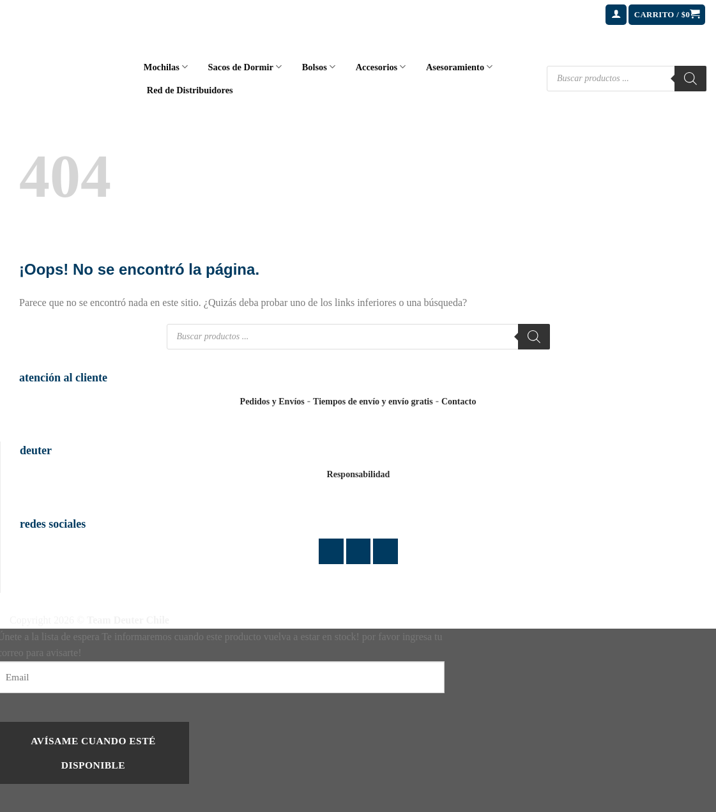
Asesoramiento (459, 67)
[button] (616, 15)
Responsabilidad (358, 474)
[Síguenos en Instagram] (358, 551)
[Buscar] (690, 78)
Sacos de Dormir (245, 67)
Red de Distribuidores (190, 90)
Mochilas (166, 67)
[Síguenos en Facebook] (331, 551)
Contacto (458, 401)
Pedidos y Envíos (272, 401)
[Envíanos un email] (385, 551)
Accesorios (381, 67)
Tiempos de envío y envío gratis (373, 401)
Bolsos (318, 67)
